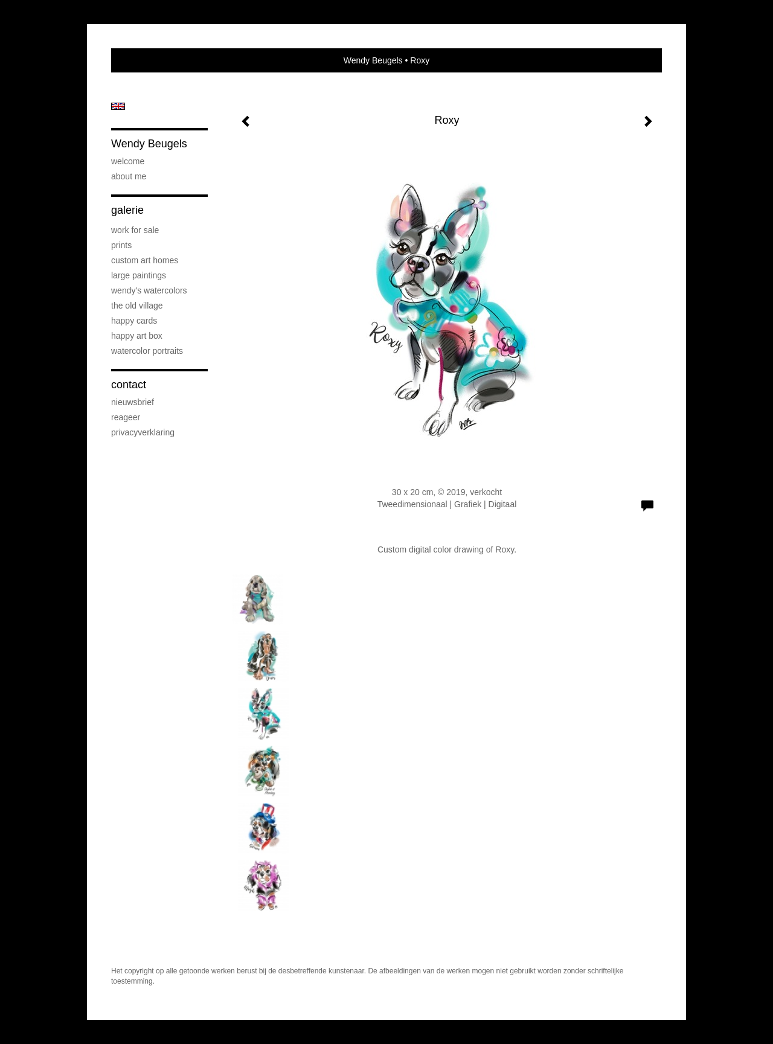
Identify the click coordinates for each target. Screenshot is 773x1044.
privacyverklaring (143, 432)
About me (128, 176)
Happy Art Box (136, 336)
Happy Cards (134, 320)
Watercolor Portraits (147, 351)
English (118, 106)
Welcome (127, 161)
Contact (128, 385)
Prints (121, 245)
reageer (125, 417)
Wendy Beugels (373, 60)
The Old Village (137, 305)
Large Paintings (138, 275)
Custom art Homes (144, 260)
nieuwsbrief (132, 402)
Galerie (127, 210)
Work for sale (135, 230)
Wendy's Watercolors (149, 290)
